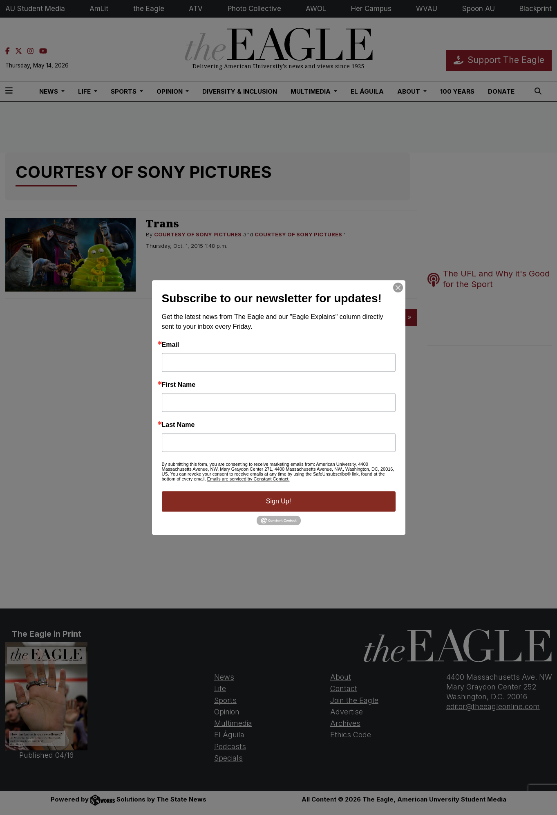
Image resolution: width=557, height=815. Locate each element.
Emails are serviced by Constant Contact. (248, 478)
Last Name (178, 425)
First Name (179, 385)
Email (170, 344)
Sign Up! (278, 501)
